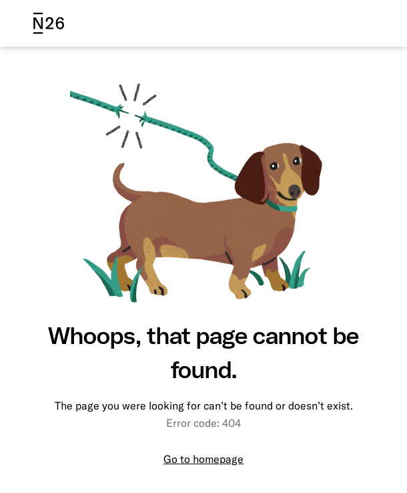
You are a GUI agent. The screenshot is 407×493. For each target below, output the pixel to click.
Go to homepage (203, 459)
